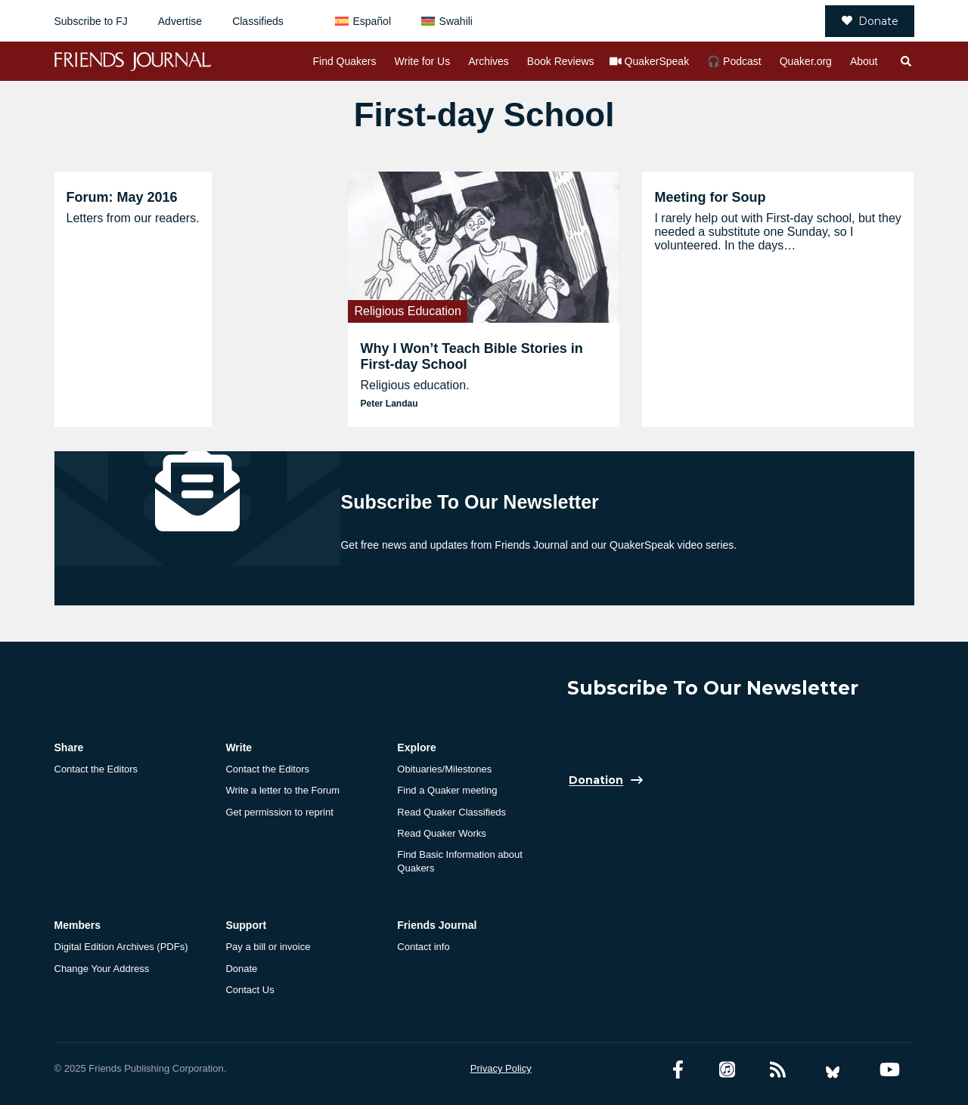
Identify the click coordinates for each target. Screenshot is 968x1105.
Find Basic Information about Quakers (459, 861)
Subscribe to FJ (91, 21)
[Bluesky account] (833, 1070)
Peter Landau (388, 403)
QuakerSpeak (657, 61)
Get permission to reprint (279, 812)
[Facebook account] (678, 1070)
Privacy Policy (501, 1068)
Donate (870, 21)
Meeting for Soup (709, 197)
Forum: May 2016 (122, 197)
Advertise (180, 21)
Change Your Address (102, 968)
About (864, 61)
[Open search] (905, 61)
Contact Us (249, 989)
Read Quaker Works (441, 833)
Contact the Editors (96, 769)
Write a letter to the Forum (282, 790)
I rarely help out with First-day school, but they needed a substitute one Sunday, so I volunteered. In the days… (777, 232)
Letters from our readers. (133, 218)
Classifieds (258, 21)
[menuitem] (363, 20)
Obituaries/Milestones (444, 769)
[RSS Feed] (778, 1070)
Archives (488, 61)
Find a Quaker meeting (447, 790)
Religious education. (414, 385)
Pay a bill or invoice (267, 946)
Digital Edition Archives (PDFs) (121, 946)
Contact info (423, 946)
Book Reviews (560, 61)
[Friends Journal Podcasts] (727, 1070)
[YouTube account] (890, 1070)
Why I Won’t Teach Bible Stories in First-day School (471, 356)
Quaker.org (806, 61)
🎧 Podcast (734, 61)
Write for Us (423, 61)
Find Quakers (344, 61)
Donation (596, 781)
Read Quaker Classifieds (451, 812)
